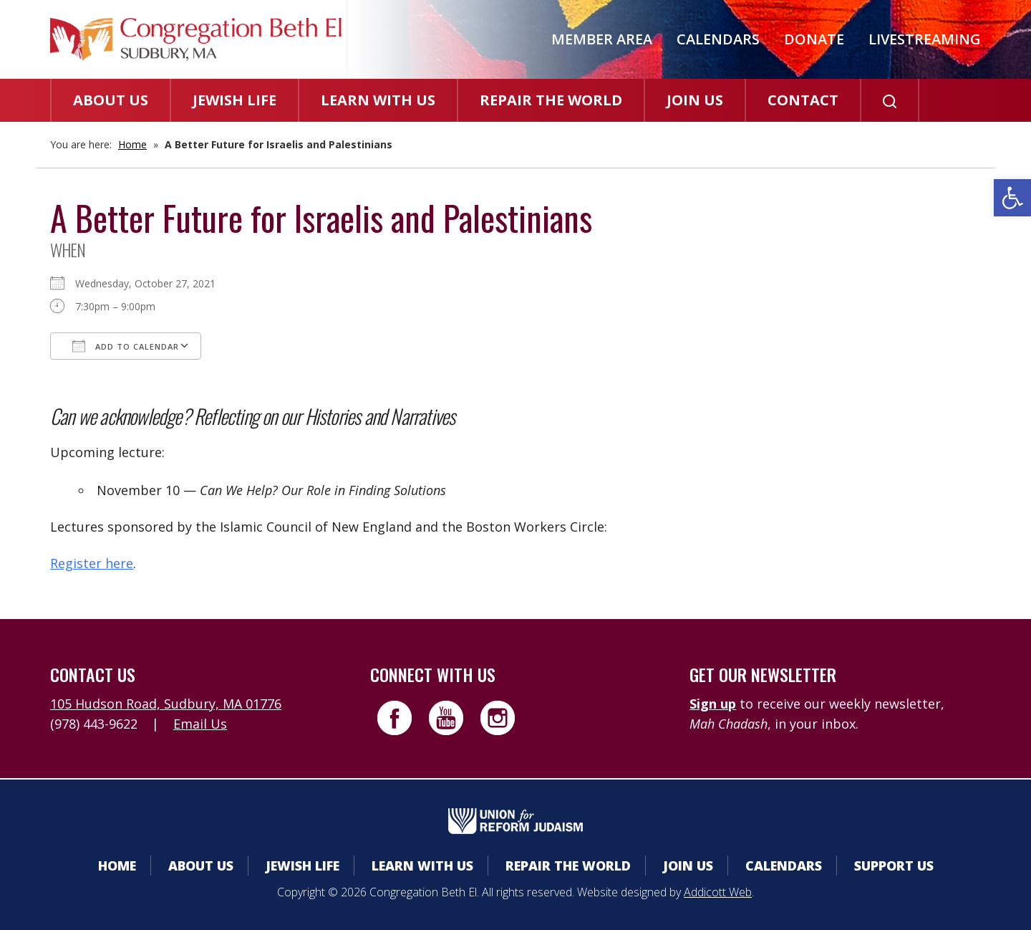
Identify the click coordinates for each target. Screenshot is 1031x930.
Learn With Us (378, 100)
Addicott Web (718, 892)
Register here (91, 563)
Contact (803, 100)
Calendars (718, 39)
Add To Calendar (125, 346)
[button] (1012, 197)
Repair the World (551, 100)
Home (132, 144)
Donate (814, 39)
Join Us (695, 100)
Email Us (200, 723)
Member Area (601, 39)
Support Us (894, 865)
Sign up (712, 703)
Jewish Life (234, 100)
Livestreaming (924, 39)
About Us (110, 100)
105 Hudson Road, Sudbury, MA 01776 (165, 703)
